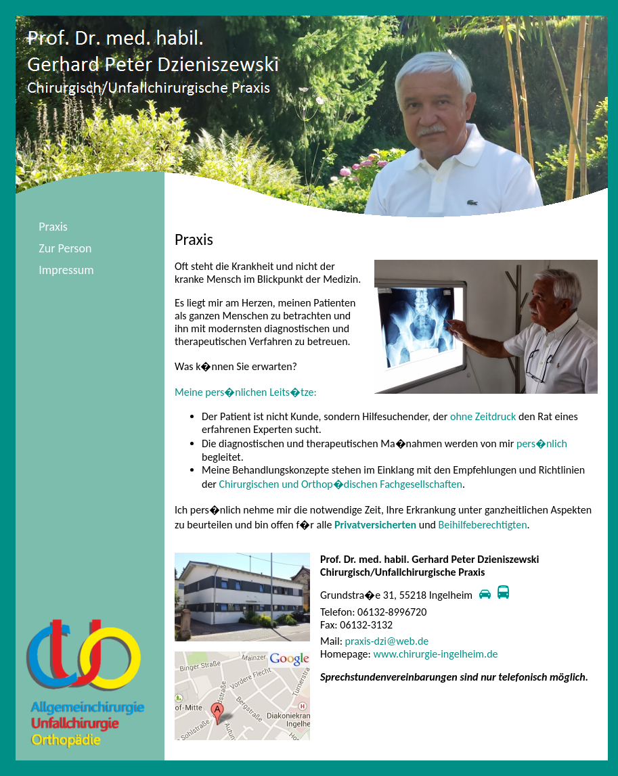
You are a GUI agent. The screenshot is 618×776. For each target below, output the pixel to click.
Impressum (66, 270)
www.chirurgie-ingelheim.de (435, 653)
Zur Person (65, 248)
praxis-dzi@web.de (387, 641)
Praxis (53, 226)
